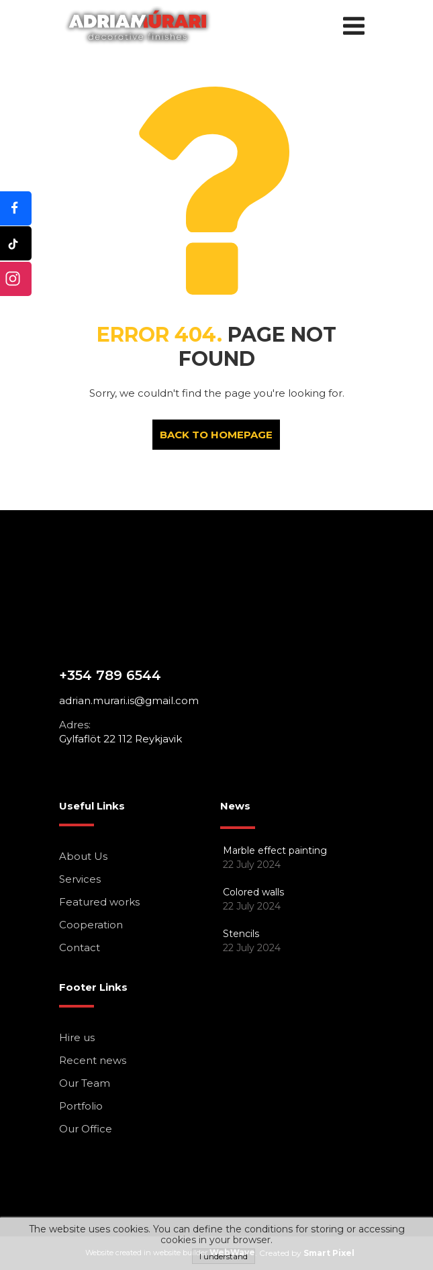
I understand (223, 1256)
